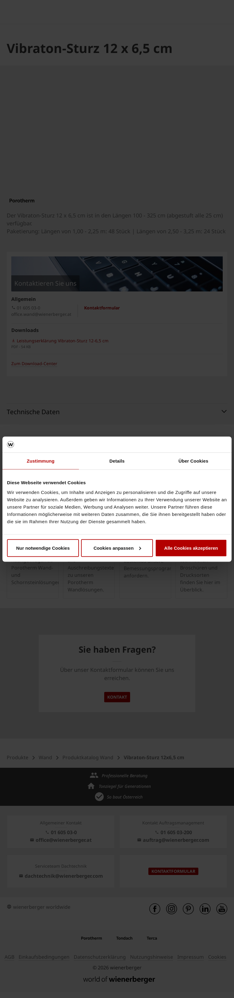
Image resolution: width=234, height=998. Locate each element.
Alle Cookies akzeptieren (191, 547)
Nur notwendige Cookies (43, 547)
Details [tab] (117, 461)
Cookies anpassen (117, 547)
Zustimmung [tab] (41, 461)
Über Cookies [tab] (193, 461)
